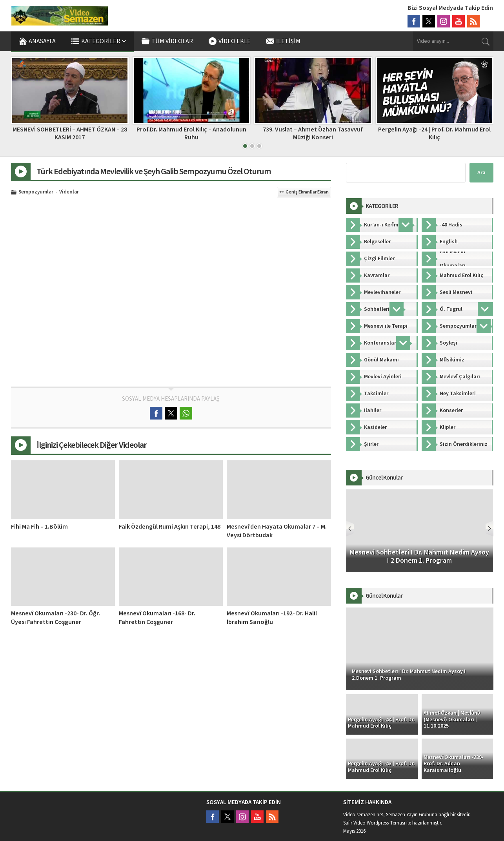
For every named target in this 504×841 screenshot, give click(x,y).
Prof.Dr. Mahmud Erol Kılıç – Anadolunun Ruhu (191, 133)
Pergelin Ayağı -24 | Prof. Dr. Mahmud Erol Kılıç (434, 133)
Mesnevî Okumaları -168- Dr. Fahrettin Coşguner (157, 617)
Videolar (69, 192)
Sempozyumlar (35, 192)
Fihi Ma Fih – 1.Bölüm (39, 526)
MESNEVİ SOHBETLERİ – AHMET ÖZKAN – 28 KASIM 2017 (70, 133)
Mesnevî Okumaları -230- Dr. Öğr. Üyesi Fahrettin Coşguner (55, 617)
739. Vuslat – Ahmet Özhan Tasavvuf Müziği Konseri (313, 133)
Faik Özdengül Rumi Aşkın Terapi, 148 (169, 526)
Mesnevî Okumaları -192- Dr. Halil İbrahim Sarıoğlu (272, 617)
